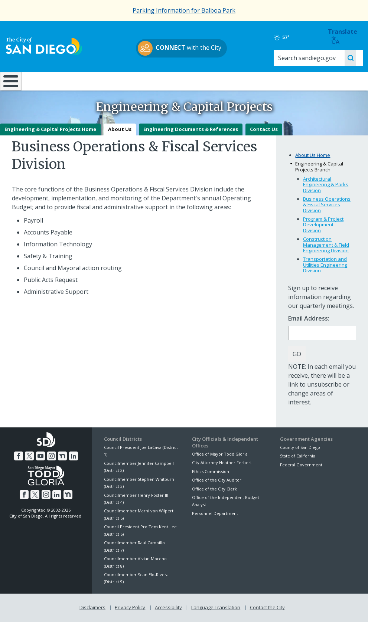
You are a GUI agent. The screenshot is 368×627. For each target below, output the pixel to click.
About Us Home (312, 160)
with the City (182, 48)
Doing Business (158, 80)
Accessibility (168, 613)
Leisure (46, 80)
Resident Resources (102, 80)
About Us (119, 134)
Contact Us (264, 134)
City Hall (336, 80)
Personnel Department (215, 518)
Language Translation (215, 613)
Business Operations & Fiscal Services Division (327, 210)
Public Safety (274, 80)
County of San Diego (300, 452)
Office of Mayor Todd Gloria (220, 459)
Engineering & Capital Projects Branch (319, 172)
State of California (297, 461)
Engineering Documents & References (190, 134)
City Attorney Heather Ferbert (222, 468)
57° (287, 37)
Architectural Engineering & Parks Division (325, 190)
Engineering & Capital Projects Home (50, 134)
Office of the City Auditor (216, 485)
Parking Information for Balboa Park (184, 10)
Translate (343, 36)
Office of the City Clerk (214, 494)
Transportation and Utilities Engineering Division (325, 270)
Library (214, 80)
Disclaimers (92, 613)
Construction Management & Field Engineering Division (326, 250)
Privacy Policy (130, 613)
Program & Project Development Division (323, 230)
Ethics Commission (210, 476)
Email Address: (308, 324)
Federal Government (301, 470)
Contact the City (267, 613)
